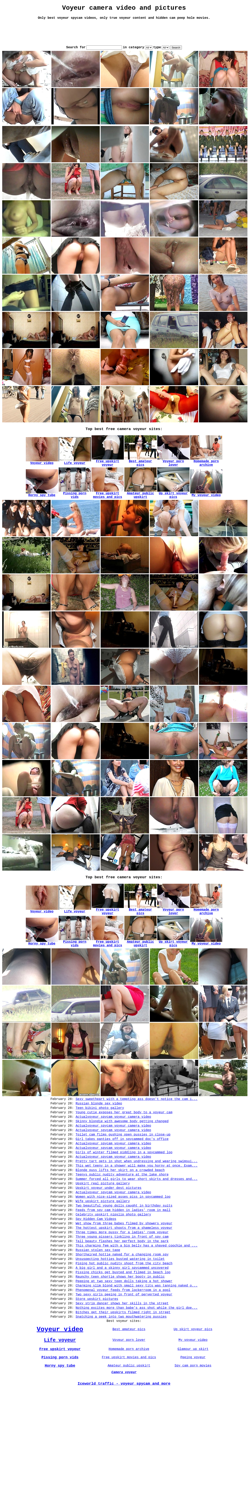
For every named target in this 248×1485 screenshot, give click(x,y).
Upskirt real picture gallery (103, 1246)
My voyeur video (192, 1430)
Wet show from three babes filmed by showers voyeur (124, 1293)
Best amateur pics (129, 1418)
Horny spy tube (60, 1458)
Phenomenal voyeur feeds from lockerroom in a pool (123, 1372)
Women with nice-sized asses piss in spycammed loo (123, 1262)
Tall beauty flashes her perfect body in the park (122, 1314)
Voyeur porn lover (129, 1430)
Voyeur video (60, 1418)
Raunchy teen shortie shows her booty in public (120, 1356)
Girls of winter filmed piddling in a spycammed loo (124, 1209)
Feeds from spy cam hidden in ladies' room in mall (123, 1278)
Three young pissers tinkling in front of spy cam (122, 1309)
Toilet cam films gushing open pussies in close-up (123, 1188)
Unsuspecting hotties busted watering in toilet (120, 1335)
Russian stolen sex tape (98, 1325)
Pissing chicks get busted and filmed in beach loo (123, 1351)
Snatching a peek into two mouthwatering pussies (121, 1404)
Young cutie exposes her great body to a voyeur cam (124, 1162)
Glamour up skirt (192, 1440)
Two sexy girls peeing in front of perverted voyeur (124, 1377)
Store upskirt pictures (97, 1383)
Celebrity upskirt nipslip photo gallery (113, 1283)
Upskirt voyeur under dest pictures (108, 1251)
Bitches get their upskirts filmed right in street (123, 1398)
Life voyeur (60, 1430)
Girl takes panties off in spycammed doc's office (122, 1194)
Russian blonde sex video (99, 1152)
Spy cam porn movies (193, 1458)
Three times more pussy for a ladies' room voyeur (122, 1304)
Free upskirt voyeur (60, 1440)
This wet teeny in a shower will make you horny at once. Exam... (137, 1225)
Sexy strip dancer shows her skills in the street (122, 1388)
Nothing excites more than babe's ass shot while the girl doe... (137, 1393)
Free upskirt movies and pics (129, 1449)
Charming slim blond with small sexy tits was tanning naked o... (137, 1367)
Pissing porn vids (60, 1449)
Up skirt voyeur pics (193, 1418)
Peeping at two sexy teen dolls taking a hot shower (124, 1362)
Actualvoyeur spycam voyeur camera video (113, 1167)
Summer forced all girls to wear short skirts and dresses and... (137, 1241)
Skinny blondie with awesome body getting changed (122, 1173)
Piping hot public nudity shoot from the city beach (124, 1341)
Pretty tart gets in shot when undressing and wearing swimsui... (137, 1220)
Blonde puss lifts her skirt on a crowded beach (120, 1230)
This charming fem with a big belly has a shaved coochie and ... (137, 1320)
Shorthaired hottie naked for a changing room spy (122, 1330)
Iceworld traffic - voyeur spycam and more (124, 1478)
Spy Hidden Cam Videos (96, 1288)
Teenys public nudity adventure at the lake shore (122, 1236)
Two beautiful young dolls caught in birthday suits (124, 1272)
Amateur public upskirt (129, 1458)
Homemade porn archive (129, 1440)
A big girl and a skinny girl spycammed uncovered (122, 1346)
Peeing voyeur (193, 1449)
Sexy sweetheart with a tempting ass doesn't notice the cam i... (137, 1146)
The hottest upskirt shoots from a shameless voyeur (124, 1299)
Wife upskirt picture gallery (103, 1267)
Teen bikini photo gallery (100, 1157)
